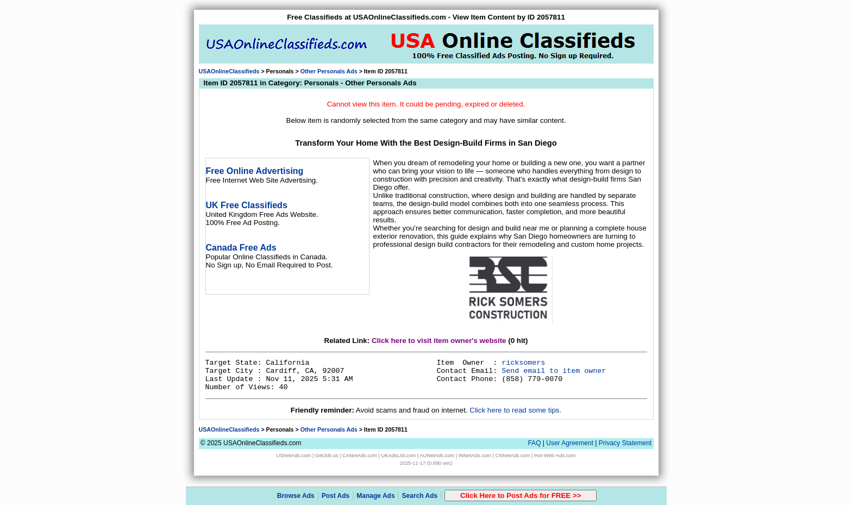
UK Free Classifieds (246, 205)
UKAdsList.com (398, 455)
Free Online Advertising (255, 171)
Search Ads (420, 496)
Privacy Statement (625, 443)
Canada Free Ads (241, 247)
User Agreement (569, 443)
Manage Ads (375, 496)
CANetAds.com (359, 455)
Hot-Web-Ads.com (554, 455)
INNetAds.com (475, 455)
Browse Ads (296, 496)
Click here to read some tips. (515, 410)
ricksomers (523, 363)
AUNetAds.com (436, 455)
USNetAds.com (294, 455)
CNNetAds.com (512, 455)
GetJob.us (327, 455)
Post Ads (336, 496)
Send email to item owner (554, 371)
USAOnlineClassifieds (229, 71)
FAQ (534, 443)
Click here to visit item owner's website (439, 340)
